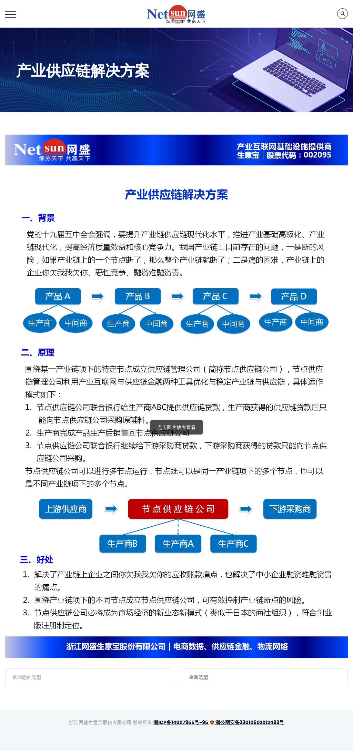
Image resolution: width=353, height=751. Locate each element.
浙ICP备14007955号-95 (180, 722)
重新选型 (198, 677)
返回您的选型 (26, 677)
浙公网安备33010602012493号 (246, 722)
